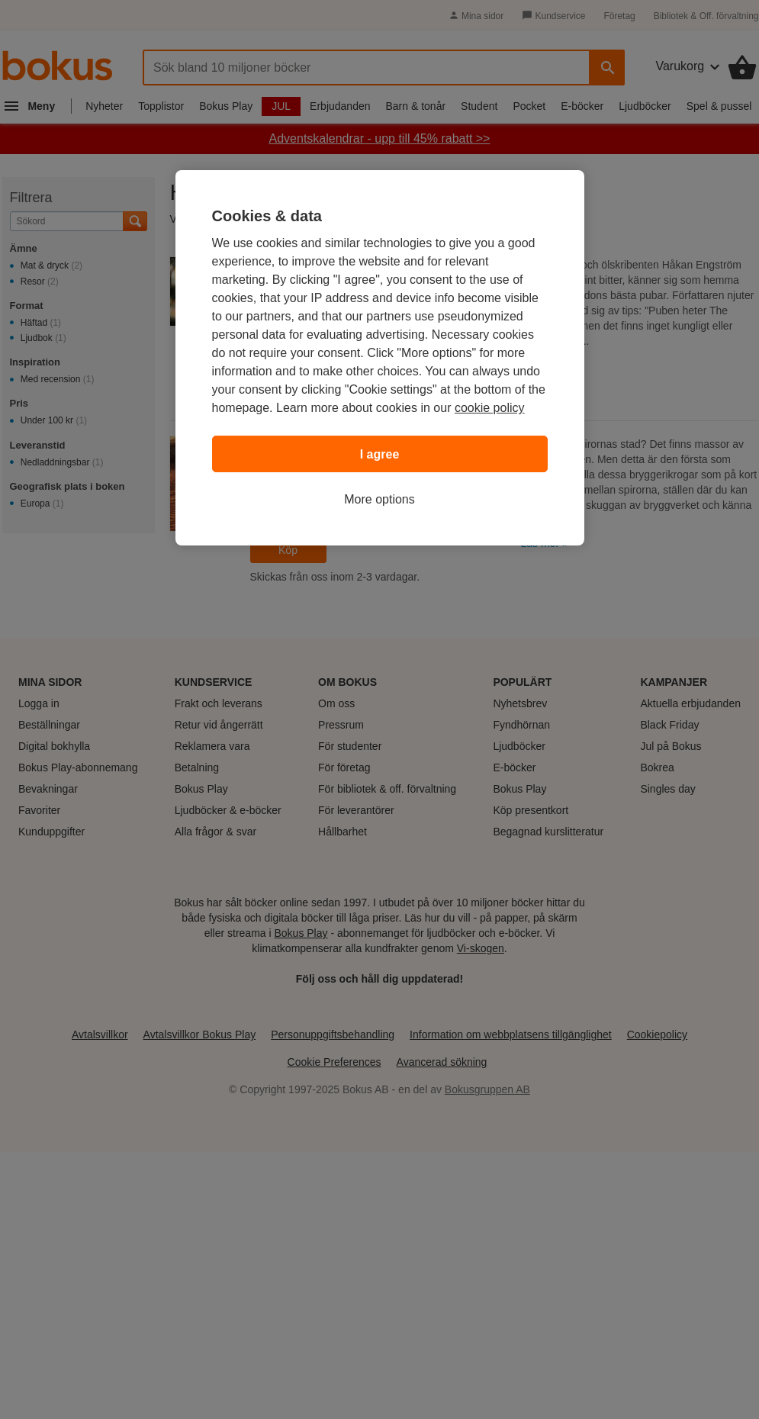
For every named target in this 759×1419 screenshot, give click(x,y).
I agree (380, 454)
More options (379, 499)
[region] (379, 357)
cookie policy (490, 407)
